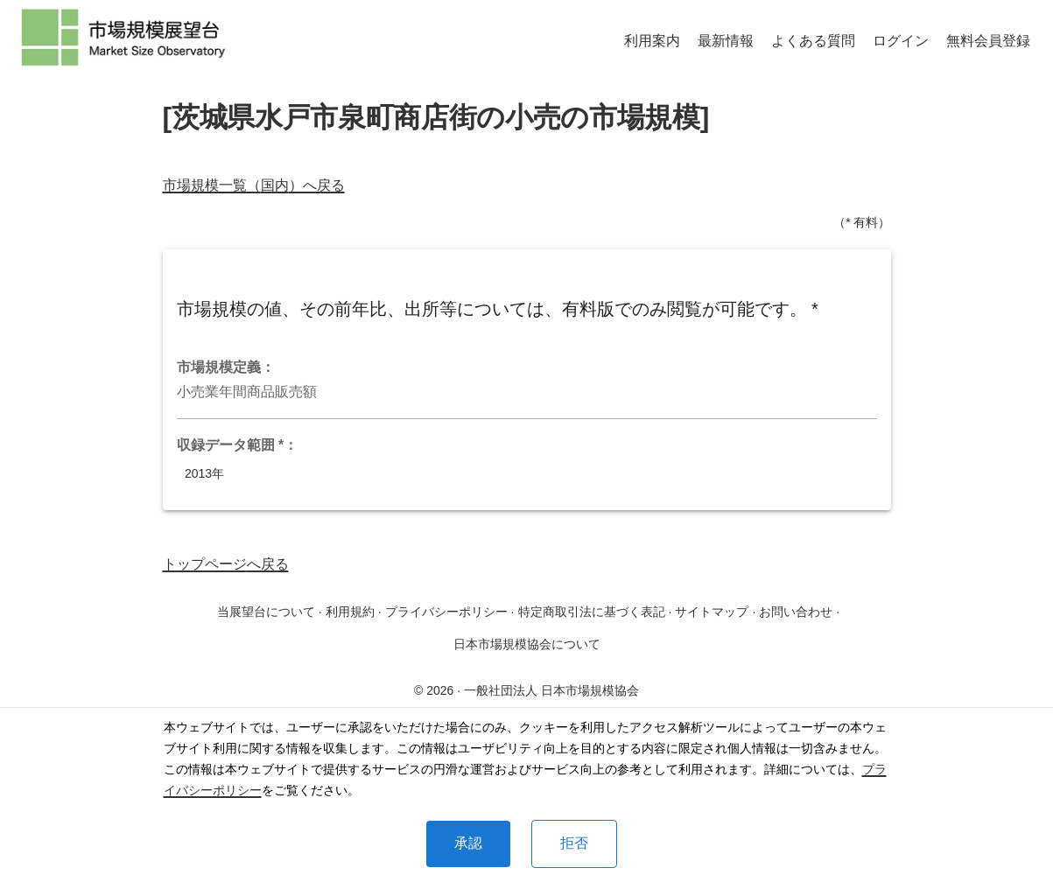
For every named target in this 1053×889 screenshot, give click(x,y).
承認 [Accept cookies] (468, 843)
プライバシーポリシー (446, 612)
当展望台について (266, 612)
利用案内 (652, 40)
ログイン (901, 40)
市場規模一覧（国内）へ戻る (254, 185)
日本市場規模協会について (526, 644)
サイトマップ (711, 612)
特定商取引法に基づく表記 (591, 612)
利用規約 (350, 612)
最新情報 (726, 40)
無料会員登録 (988, 40)
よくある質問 (813, 40)
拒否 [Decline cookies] (574, 843)
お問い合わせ (795, 612)
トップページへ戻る (226, 563)
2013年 (205, 474)
